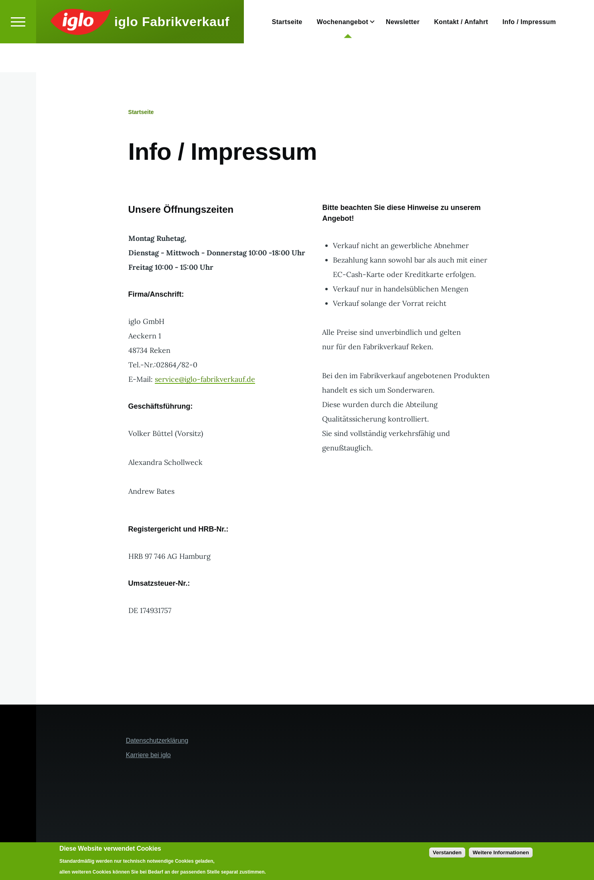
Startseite (141, 112)
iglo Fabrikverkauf (171, 50)
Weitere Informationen (500, 852)
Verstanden (447, 852)
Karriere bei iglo (148, 755)
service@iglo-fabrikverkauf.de (205, 379)
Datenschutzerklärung (157, 740)
